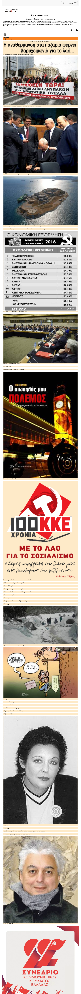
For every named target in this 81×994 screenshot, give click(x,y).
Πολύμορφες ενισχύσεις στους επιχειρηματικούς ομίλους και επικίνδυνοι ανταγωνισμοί (40, 201)
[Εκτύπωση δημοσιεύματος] (76, 30)
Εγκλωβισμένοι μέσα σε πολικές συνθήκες (40, 626)
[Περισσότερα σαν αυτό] (66, 30)
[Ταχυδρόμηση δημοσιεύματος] (71, 30)
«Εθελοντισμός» (7, 366)
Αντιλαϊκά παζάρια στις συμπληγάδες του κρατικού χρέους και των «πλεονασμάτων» (40, 141)
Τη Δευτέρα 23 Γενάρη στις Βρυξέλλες (12, 711)
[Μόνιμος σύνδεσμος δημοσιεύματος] (62, 30)
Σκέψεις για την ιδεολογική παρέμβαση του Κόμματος (16, 601)
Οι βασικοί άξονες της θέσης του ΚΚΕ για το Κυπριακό (16, 834)
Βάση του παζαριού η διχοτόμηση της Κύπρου (14, 583)
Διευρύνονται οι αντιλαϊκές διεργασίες (40, 339)
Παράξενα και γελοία (40, 880)
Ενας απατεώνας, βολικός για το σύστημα (13, 369)
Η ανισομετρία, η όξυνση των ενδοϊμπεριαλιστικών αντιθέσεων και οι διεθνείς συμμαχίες (24, 229)
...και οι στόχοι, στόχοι (9, 702)
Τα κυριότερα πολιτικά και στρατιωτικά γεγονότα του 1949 (40, 531)
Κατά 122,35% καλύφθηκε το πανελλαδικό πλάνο (40, 271)
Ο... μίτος (40, 771)
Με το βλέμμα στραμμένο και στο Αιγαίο (13, 589)
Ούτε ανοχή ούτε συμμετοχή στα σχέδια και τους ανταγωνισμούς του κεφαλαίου (40, 82)
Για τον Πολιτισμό (8, 586)
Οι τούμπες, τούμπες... (40, 673)
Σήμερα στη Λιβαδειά (8, 714)
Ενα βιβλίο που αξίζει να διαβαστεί (40, 426)
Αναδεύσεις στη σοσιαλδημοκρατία (12, 708)
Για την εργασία (7, 598)
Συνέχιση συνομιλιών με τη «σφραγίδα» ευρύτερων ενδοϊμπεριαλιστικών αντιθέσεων (24, 831)
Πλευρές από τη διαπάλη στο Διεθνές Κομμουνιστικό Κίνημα (18, 592)
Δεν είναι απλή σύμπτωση (10, 705)
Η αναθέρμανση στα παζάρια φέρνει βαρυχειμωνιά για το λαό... (40, 48)
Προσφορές (6, 604)
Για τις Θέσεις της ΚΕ (8, 595)
